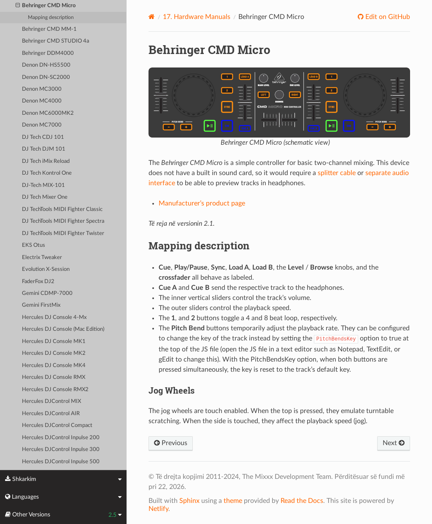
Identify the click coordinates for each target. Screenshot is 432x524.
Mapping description (51, 17)
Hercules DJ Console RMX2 (55, 389)
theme (233, 500)
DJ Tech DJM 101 (43, 149)
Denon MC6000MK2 (48, 113)
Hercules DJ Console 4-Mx (54, 317)
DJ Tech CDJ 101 (43, 137)
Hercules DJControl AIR (51, 413)
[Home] (151, 16)
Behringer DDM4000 (48, 53)
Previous (170, 443)
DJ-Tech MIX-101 (43, 185)
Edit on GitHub (387, 17)
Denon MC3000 (42, 89)
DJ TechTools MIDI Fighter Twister (63, 233)
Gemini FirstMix (41, 305)
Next (394, 443)
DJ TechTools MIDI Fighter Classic (62, 209)
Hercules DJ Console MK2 (54, 353)
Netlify (158, 508)
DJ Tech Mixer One (45, 197)
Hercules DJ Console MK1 (54, 341)
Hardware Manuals (196, 17)
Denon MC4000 (42, 101)
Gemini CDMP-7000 (47, 293)
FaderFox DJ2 (38, 281)
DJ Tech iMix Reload (46, 161)
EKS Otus (33, 245)
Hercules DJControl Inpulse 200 (61, 437)
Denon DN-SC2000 (46, 77)
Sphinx (189, 500)
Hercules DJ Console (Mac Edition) (63, 329)
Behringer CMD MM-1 (49, 29)
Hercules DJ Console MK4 (54, 365)
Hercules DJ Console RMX (53, 377)
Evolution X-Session (46, 269)
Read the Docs (302, 500)
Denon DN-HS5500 (46, 65)
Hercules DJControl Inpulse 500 (61, 462)
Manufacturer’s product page (202, 203)
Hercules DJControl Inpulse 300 (61, 449)
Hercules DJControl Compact (57, 425)
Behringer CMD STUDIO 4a (55, 41)
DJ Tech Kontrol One (47, 173)
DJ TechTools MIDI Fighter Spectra (63, 221)
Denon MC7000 (42, 125)
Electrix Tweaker (42, 257)
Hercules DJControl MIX (51, 401)
